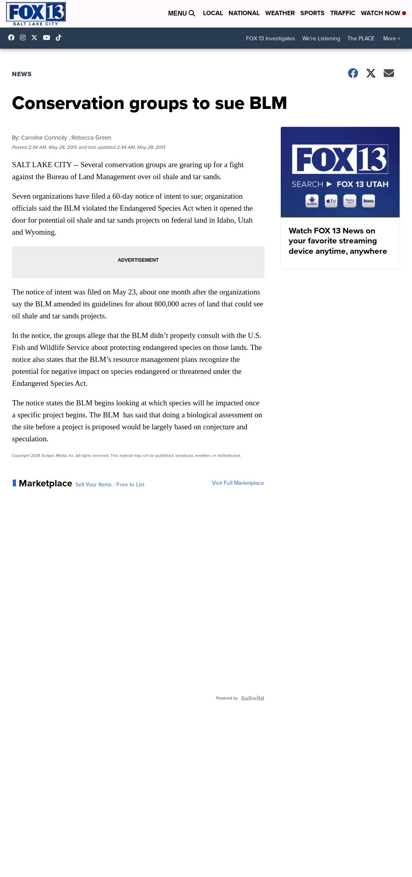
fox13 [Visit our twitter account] (36, 37)
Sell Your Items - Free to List (109, 485)
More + (391, 38)
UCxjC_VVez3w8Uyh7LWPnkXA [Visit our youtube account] (48, 37)
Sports (312, 13)
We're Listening (321, 38)
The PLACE (361, 38)
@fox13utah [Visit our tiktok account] (60, 37)
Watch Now (383, 13)
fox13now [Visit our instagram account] (25, 37)
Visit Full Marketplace (238, 483)
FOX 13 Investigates (270, 38)
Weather (280, 13)
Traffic (342, 13)
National (244, 13)
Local (213, 13)
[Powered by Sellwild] (252, 698)
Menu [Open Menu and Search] (181, 13)
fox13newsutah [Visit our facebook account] (13, 37)
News (22, 74)
